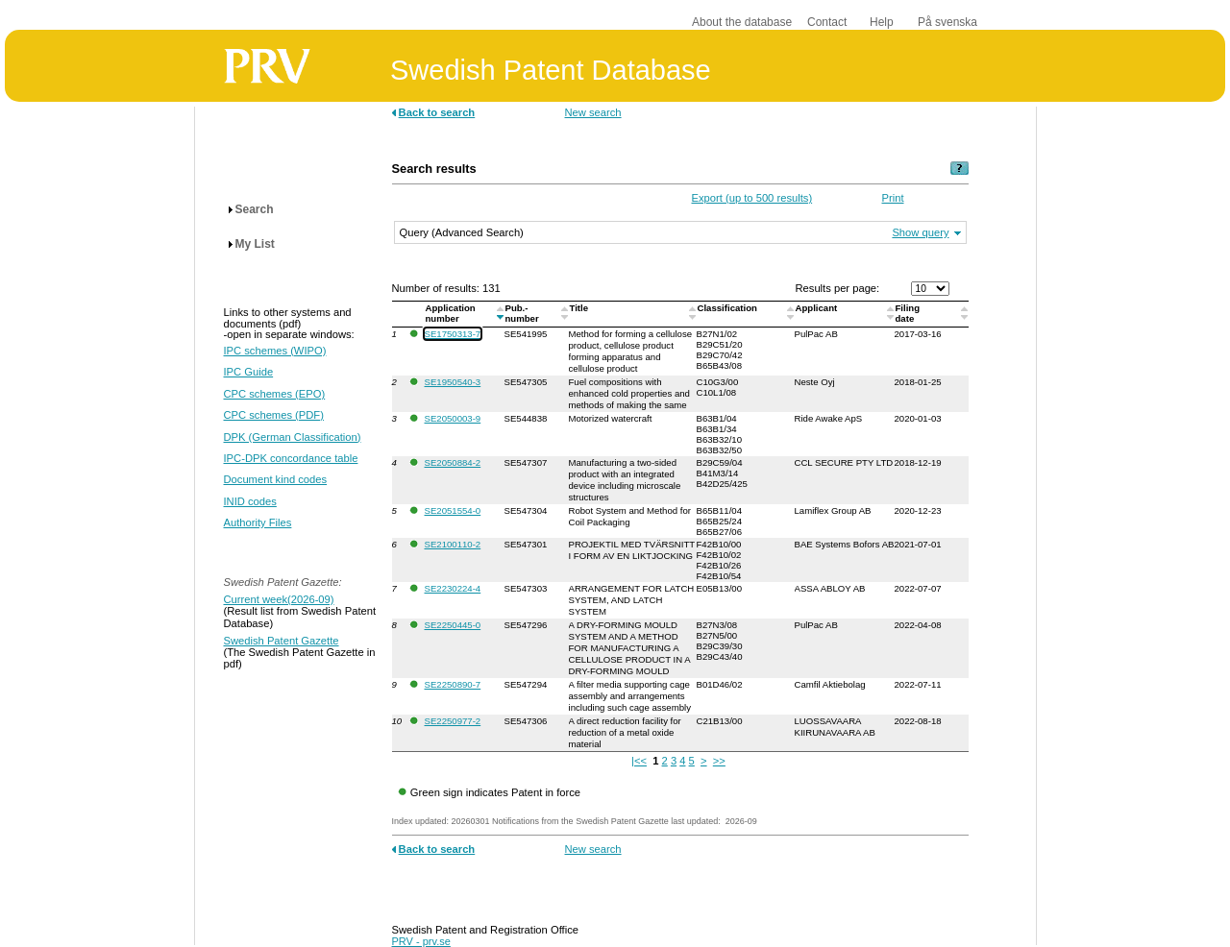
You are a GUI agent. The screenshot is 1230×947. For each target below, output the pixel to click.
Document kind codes (276, 479)
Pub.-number (523, 313)
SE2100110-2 (453, 544)
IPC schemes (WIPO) (275, 350)
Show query (920, 232)
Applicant (818, 308)
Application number (451, 313)
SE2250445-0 (453, 624)
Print (893, 198)
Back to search (437, 112)
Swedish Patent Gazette (281, 640)
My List (255, 244)
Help (882, 22)
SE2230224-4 (453, 588)
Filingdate (908, 313)
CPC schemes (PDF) (274, 415)
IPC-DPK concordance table (291, 458)
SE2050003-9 (453, 418)
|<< (639, 760)
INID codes (250, 501)
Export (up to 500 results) (752, 198)
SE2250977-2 (453, 721)
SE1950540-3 (453, 381)
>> (719, 760)
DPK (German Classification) (292, 437)
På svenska (947, 22)
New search (593, 112)
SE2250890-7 (453, 684)
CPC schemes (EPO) (275, 394)
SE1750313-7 (453, 333)
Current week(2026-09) (279, 599)
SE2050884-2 (453, 462)
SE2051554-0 (453, 510)
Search (254, 209)
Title (580, 308)
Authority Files (258, 522)
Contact (827, 22)
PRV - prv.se (421, 941)
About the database (742, 22)
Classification (729, 308)
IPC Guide (249, 371)
